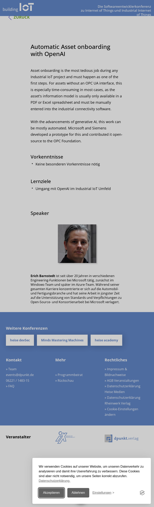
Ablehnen (78, 492)
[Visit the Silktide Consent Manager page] (142, 492)
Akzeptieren (51, 492)
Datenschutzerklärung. (54, 480)
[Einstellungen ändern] (103, 493)
